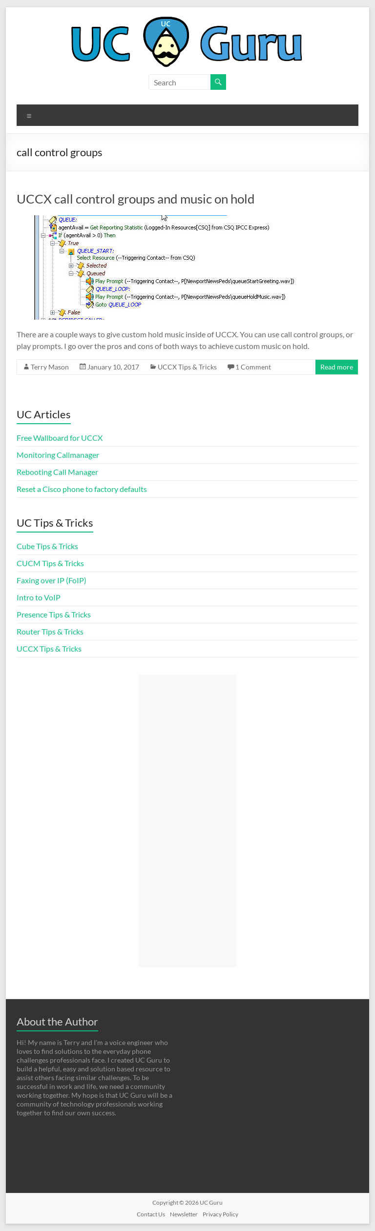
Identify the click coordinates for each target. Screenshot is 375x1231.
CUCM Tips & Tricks (50, 563)
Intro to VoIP (39, 597)
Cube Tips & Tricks (47, 546)
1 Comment (253, 367)
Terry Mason (50, 367)
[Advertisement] (187, 821)
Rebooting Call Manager (57, 471)
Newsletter (184, 1214)
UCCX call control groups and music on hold (136, 198)
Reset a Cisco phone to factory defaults (82, 488)
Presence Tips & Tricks (54, 614)
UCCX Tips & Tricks (187, 367)
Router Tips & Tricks (50, 631)
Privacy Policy (220, 1214)
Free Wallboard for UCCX (60, 437)
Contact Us (151, 1214)
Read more (336, 367)
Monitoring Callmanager (58, 454)
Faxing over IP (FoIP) (51, 580)
